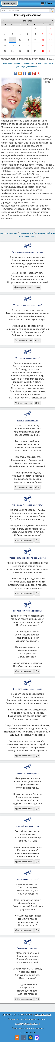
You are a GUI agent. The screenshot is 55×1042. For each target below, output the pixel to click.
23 (43, 45)
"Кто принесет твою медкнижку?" (27, 611)
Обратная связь (43, 1014)
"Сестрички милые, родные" (27, 358)
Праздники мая (29, 63)
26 (12, 51)
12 (12, 40)
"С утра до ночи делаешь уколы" (27, 305)
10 (50, 34)
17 (50, 40)
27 (20, 51)
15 (35, 40)
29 (35, 51)
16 (43, 40)
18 (5, 45)
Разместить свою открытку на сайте (26, 1019)
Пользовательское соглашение (28, 1028)
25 (5, 51)
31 (50, 51)
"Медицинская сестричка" (27, 773)
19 (12, 45)
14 (28, 40)
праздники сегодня (11, 63)
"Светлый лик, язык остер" (27, 826)
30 (43, 51)
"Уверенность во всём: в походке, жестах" (27, 558)
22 (35, 45)
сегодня (9, 3)
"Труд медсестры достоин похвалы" (27, 252)
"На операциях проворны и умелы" (27, 505)
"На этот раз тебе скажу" (27, 420)
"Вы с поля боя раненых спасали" (27, 689)
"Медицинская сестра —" (27, 879)
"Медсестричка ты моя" (27, 948)
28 (28, 51)
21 (28, 45)
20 (20, 45)
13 (20, 40)
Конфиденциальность (26, 1023)
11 (5, 40)
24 (50, 45)
